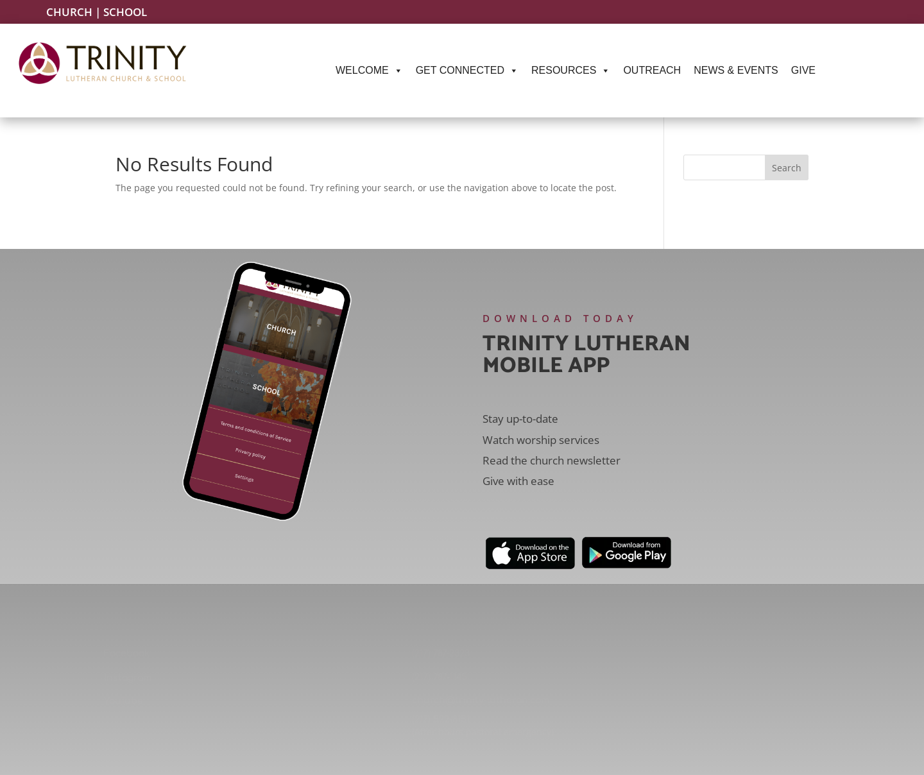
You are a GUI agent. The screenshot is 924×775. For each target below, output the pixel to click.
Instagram (127, 678)
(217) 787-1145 (439, 677)
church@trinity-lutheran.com (480, 700)
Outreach (652, 70)
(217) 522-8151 (441, 719)
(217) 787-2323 (441, 653)
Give (803, 70)
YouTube (123, 701)
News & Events (736, 70)
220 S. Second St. (770, 713)
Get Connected (467, 70)
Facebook (127, 653)
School (125, 11)
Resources (570, 70)
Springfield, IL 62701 (770, 730)
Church (69, 11)
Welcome (369, 70)
